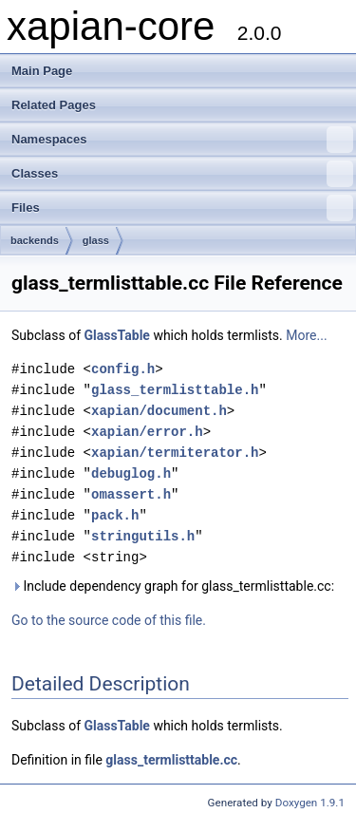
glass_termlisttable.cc (171, 759)
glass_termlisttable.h (174, 390)
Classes (182, 174)
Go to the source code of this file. (108, 620)
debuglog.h (131, 473)
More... (306, 335)
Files (182, 208)
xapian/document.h (159, 411)
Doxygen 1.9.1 (310, 802)
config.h (123, 369)
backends (34, 240)
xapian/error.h (147, 432)
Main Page (41, 71)
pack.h (115, 515)
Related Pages (53, 105)
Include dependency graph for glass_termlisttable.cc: (172, 586)
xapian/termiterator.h (174, 453)
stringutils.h (143, 536)
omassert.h (131, 494)
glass (96, 240)
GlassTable (117, 335)
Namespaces (182, 139)
